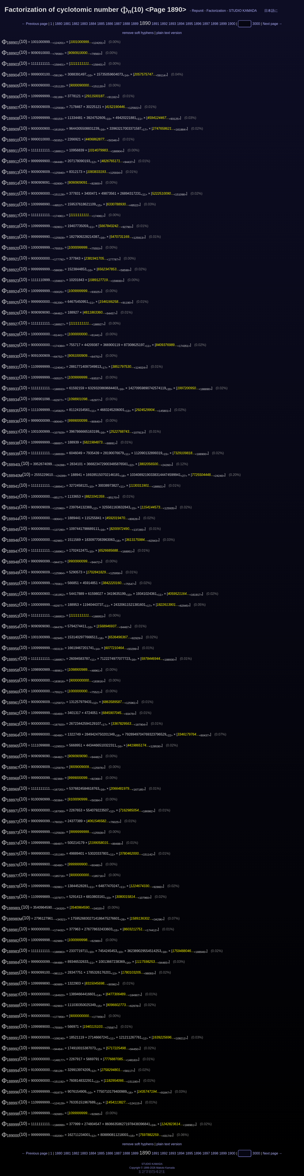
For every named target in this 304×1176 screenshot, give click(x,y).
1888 (126, 24)
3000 (256, 24)
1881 (67, 24)
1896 (198, 24)
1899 (223, 24)
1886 (109, 24)
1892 (164, 24)
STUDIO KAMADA (243, 10)
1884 (92, 24)
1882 (75, 24)
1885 (101, 24)
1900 (231, 24)
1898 (214, 24)
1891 (155, 24)
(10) (14, 41)
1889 (134, 24)
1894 (181, 24)
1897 (206, 24)
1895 (189, 24)
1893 (172, 24)
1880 (58, 24)
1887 (118, 24)
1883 (84, 24)
